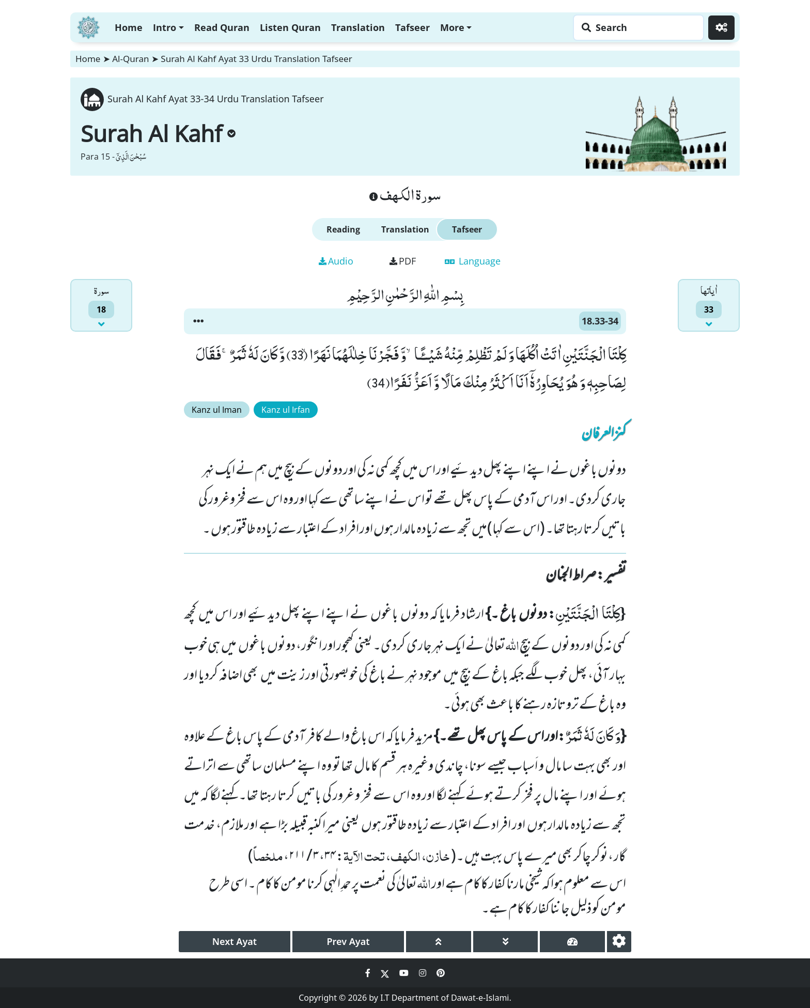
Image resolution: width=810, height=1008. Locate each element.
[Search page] (636, 27)
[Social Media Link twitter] (386, 973)
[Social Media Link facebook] (368, 973)
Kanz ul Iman (217, 409)
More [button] (452, 27)
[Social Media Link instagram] (423, 973)
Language (473, 261)
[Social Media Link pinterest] (441, 973)
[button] (198, 321)
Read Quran (222, 27)
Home (129, 27)
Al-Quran (130, 59)
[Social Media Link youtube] (405, 973)
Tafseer (412, 27)
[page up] (438, 941)
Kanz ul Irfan (285, 409)
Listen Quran (290, 27)
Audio (336, 261)
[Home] (88, 26)
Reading (343, 229)
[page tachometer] (572, 941)
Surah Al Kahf (158, 133)
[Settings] (721, 27)
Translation (358, 27)
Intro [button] (164, 27)
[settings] (619, 941)
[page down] (505, 941)
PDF (403, 261)
